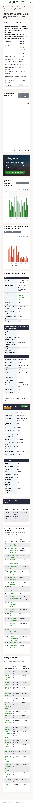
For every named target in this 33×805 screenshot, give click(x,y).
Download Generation (22, 182)
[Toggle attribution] (28, 150)
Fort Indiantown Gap (13, 588)
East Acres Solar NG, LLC (13, 647)
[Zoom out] (28, 103)
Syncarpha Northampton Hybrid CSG (14, 638)
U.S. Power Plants (11, 7)
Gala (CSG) (13, 593)
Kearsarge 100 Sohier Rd (13, 631)
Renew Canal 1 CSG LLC (8, 774)
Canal (6, 698)
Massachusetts (21, 7)
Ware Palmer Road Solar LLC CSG (14, 573)
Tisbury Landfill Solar (7, 786)
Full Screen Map (22, 95)
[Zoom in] (28, 101)
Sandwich (8, 779)
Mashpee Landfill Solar (7, 746)
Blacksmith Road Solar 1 (8, 689)
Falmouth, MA (23, 9)
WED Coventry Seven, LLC (13, 604)
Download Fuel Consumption (12, 231)
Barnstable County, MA (10, 9)
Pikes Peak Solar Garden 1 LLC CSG (14, 550)
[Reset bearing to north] (28, 106)
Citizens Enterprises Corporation (22, 47)
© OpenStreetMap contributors (19, 150)
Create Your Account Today (15, 172)
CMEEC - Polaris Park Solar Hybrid (14, 561)
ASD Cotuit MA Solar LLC (8, 677)
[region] (16, 125)
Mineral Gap (13, 643)
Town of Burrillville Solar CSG (13, 625)
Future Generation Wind (8, 722)
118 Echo (7, 671)
